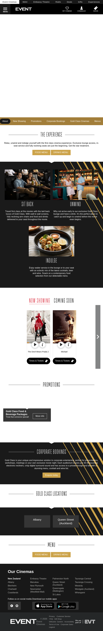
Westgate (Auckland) (84, 589)
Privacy (52, 616)
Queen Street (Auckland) (66, 521)
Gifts (80, 2)
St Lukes (57, 594)
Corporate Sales (67, 624)
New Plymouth (37, 586)
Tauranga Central (83, 579)
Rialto (58, 2)
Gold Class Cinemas (79, 121)
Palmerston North (61, 579)
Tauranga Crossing (83, 582)
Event (10, 2)
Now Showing (19, 121)
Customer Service (63, 616)
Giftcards (52, 622)
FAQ (51, 619)
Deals (69, 2)
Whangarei (80, 592)
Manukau (34, 582)
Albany (37, 519)
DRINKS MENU (60, 152)
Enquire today (51, 475)
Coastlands (13, 592)
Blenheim (12, 586)
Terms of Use (54, 624)
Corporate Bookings (56, 121)
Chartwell (12, 589)
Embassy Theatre (38, 579)
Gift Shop (58, 619)
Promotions (36, 121)
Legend (52, 627)
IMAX (24, 2)
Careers (60, 622)
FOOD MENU (41, 152)
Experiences (94, 2)
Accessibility (69, 622)
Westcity (79, 586)
